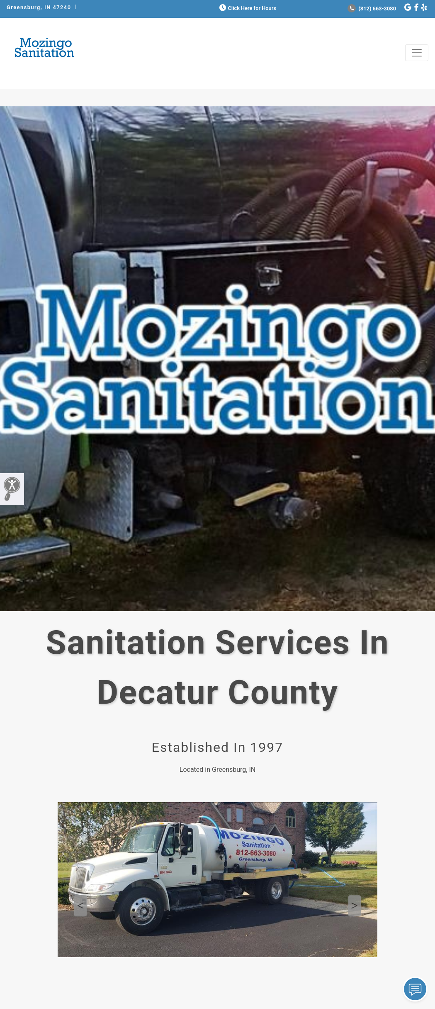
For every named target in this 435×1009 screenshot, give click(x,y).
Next (354, 906)
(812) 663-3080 (372, 8)
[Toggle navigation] (416, 52)
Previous (80, 906)
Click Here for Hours (247, 8)
